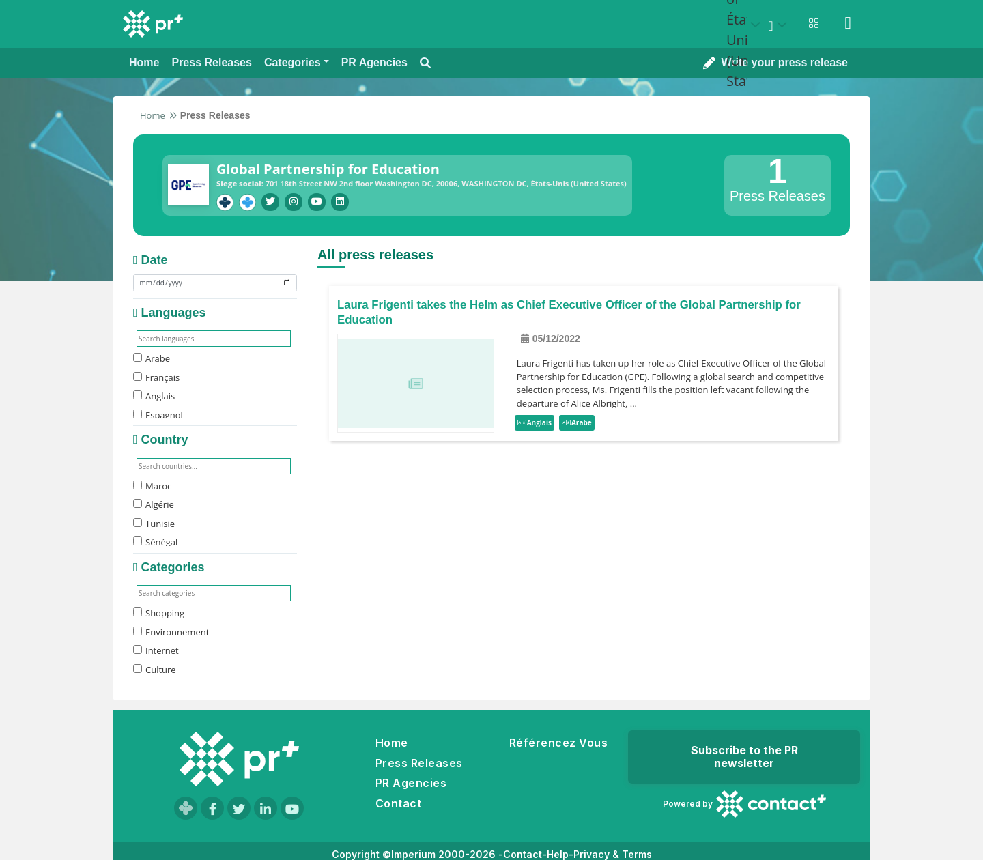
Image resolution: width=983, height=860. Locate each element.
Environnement (171, 632)
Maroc (152, 486)
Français (156, 377)
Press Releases (419, 763)
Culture (154, 669)
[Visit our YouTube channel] (292, 808)
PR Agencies (410, 783)
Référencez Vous (558, 742)
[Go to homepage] (239, 759)
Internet (156, 650)
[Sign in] (848, 23)
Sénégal (155, 542)
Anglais (154, 396)
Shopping (158, 613)
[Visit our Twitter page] (239, 808)
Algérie (153, 504)
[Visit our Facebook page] (212, 808)
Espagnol (158, 415)
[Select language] (779, 24)
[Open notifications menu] (813, 23)
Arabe (151, 358)
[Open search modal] (425, 63)
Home (152, 115)
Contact (398, 803)
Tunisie (154, 523)
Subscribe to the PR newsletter (744, 756)
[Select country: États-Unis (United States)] (745, 24)
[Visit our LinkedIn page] (265, 808)
